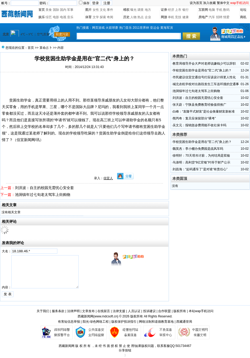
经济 (171, 10)
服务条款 (58, 311)
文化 (103, 10)
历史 (126, 17)
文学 (96, 17)
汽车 (212, 17)
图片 (88, 10)
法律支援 (119, 311)
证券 (164, 10)
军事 (70, 10)
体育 (88, 17)
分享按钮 (125, 350)
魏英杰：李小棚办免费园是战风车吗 (198, 149)
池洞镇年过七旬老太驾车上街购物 (42, 194)
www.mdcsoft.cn (105, 316)
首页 (41, 10)
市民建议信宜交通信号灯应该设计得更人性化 (204, 77)
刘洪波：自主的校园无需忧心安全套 (44, 188)
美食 (49, 10)
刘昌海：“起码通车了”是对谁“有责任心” (200, 169)
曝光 (133, 10)
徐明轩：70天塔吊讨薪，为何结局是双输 (201, 155)
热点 (140, 17)
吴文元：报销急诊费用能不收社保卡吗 (199, 125)
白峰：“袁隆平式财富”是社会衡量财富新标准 (204, 111)
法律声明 (73, 311)
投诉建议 (149, 311)
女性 (96, 10)
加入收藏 (209, 3)
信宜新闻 (24, 140)
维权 (126, 10)
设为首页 (196, 3)
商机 (243, 17)
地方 (148, 10)
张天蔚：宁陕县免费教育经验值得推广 (199, 105)
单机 (171, 17)
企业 (148, 17)
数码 (226, 10)
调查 (140, 10)
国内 (63, 10)
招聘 (219, 17)
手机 (219, 10)
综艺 (49, 17)
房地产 (203, 17)
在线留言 (103, 311)
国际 (56, 10)
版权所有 (179, 311)
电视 (63, 17)
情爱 (226, 17)
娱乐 (41, 17)
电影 (56, 17)
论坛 (243, 10)
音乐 (70, 17)
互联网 (203, 10)
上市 (178, 10)
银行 (185, 10)
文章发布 (88, 311)
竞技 (178, 17)
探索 (103, 17)
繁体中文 (223, 3)
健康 (185, 17)
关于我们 (43, 311)
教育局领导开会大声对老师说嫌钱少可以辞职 (204, 63)
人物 (133, 17)
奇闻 (110, 17)
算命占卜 (45, 48)
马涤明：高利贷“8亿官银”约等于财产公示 (201, 162)
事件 (110, 10)
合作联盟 (164, 311)
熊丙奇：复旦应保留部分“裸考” (194, 118)
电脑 (212, 10)
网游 (164, 17)
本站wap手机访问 (201, 311)
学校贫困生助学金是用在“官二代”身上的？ (202, 70)
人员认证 (134, 311)
